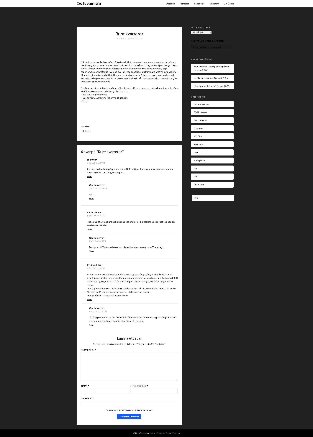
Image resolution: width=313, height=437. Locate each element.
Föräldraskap (200, 112)
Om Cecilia (229, 3)
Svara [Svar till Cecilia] (91, 198)
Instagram (214, 3)
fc (88, 159)
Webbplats (87, 398)
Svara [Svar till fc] (89, 176)
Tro (195, 168)
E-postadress (139, 385)
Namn (85, 385)
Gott (196, 176)
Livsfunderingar (201, 104)
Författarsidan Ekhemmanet (208, 41)
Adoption (198, 128)
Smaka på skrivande (203, 78)
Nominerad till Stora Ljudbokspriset (211, 66)
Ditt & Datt (199, 184)
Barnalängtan (200, 120)
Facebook (199, 3)
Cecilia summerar (89, 3)
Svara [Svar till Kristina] (89, 299)
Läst (196, 152)
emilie (90, 212)
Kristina (91, 265)
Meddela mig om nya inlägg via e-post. (130, 410)
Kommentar (88, 349)
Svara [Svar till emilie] (89, 229)
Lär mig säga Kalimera (204, 86)
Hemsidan (184, 3)
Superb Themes (173, 433)
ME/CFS (198, 136)
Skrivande (198, 144)
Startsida (170, 3)
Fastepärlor (199, 160)
